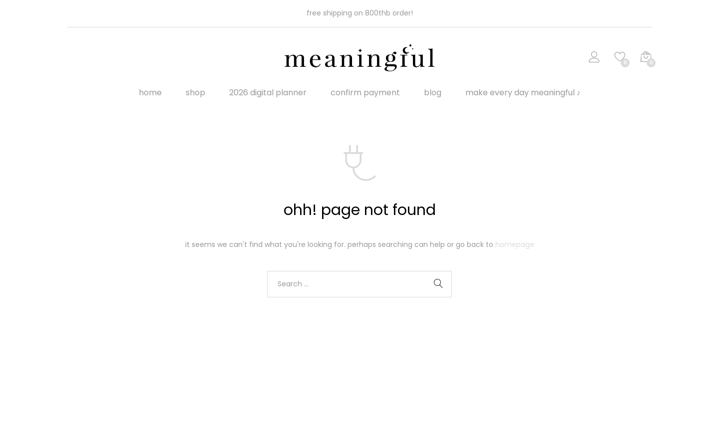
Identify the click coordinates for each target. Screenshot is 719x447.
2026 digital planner (268, 93)
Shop (195, 93)
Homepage (514, 244)
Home (150, 93)
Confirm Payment (365, 93)
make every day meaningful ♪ (523, 93)
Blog (432, 93)
